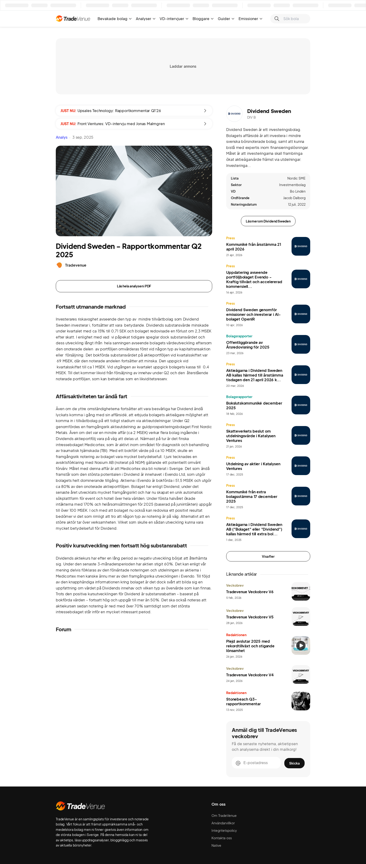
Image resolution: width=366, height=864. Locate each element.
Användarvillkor (223, 823)
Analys (61, 137)
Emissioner (251, 18)
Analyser (146, 18)
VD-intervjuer (174, 18)
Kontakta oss (221, 838)
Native (216, 845)
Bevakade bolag (115, 18)
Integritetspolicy (224, 830)
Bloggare (203, 18)
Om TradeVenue (224, 815)
